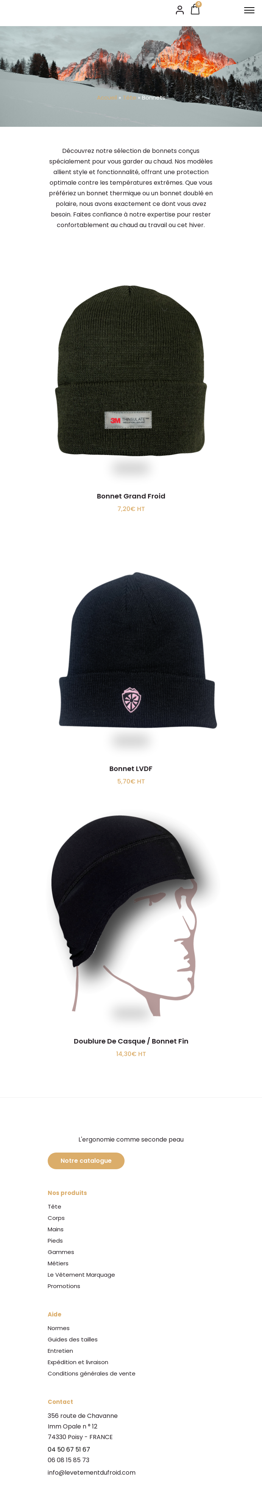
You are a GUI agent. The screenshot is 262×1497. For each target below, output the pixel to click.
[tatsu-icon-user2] (180, 9)
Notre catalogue (86, 1160)
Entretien (60, 1351)
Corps (56, 1218)
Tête (129, 97)
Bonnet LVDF (131, 768)
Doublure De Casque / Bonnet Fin (131, 1041)
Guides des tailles (73, 1339)
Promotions (64, 1286)
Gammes (61, 1252)
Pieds (55, 1241)
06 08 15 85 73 (68, 1460)
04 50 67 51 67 (69, 1449)
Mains (56, 1229)
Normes (59, 1328)
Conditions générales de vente (92, 1373)
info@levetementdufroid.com (92, 1472)
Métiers (58, 1263)
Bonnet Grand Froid (131, 496)
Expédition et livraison (78, 1362)
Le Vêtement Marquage (81, 1275)
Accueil (107, 97)
